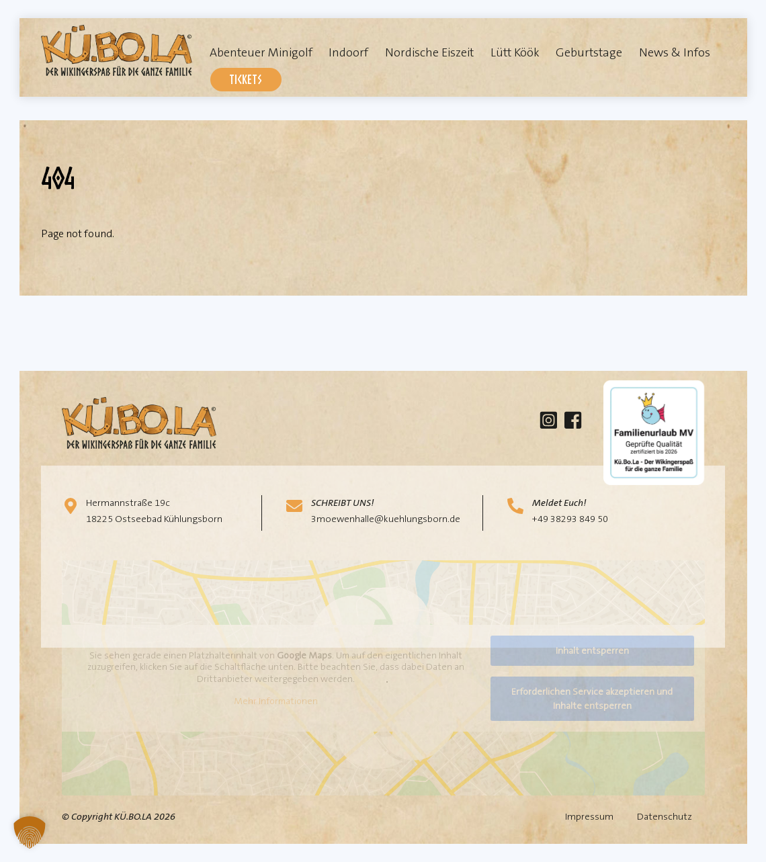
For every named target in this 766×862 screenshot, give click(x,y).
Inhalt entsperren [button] (591, 650)
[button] (29, 832)
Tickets (245, 79)
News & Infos (674, 52)
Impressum (589, 816)
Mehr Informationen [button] (276, 701)
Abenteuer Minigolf (261, 52)
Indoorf (348, 52)
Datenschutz (664, 816)
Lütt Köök (515, 52)
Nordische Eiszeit (429, 52)
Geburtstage (589, 52)
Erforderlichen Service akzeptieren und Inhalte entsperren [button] (592, 698)
